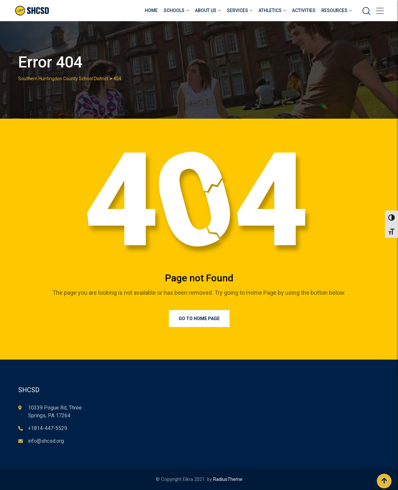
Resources (334, 10)
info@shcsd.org (46, 441)
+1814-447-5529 (47, 428)
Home (151, 10)
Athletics (270, 10)
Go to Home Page (199, 318)
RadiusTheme (228, 479)
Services (237, 10)
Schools (174, 10)
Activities (304, 10)
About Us (205, 10)
